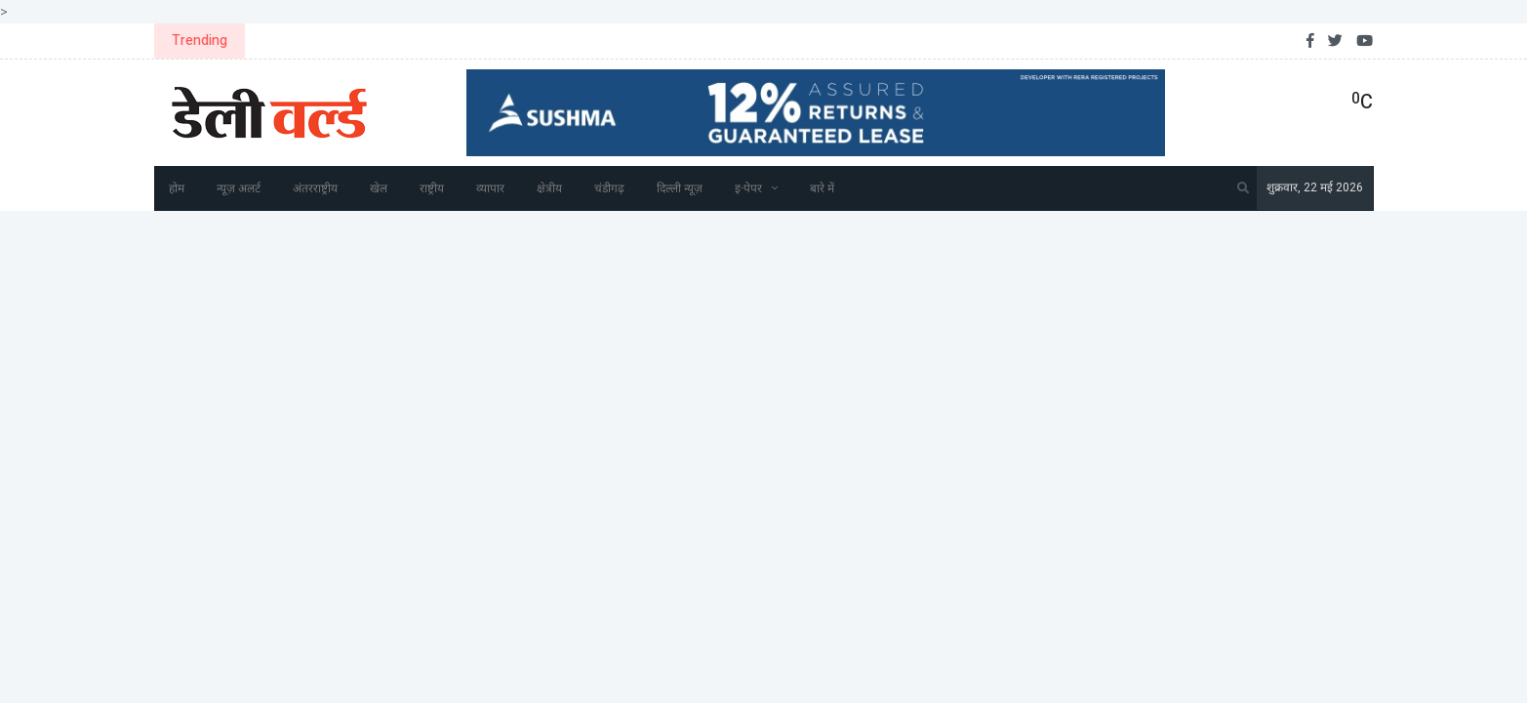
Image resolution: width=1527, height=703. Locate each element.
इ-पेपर (748, 188)
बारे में (822, 188)
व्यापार (490, 188)
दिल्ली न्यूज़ (680, 188)
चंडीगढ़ (609, 188)
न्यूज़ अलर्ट (239, 188)
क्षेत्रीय (549, 188)
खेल (378, 188)
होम (176, 188)
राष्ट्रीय (432, 188)
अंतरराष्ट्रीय (315, 188)
